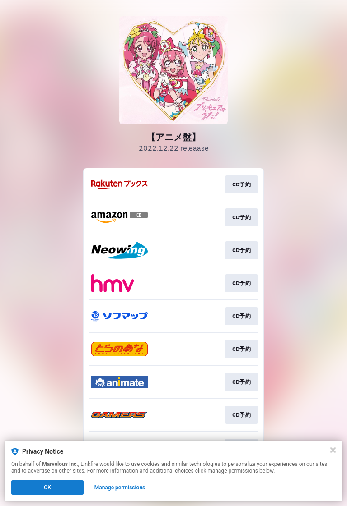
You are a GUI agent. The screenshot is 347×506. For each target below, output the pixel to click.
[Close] (333, 450)
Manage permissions (119, 487)
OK (47, 487)
